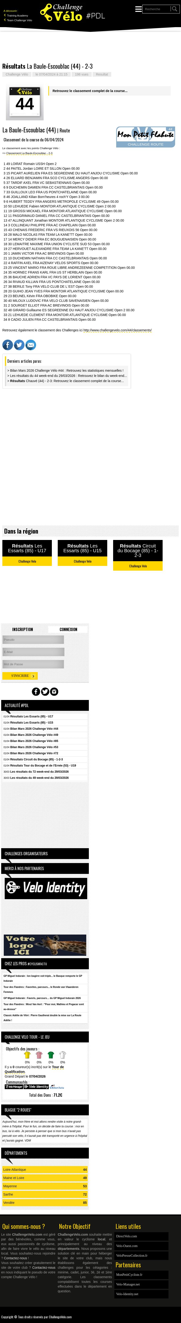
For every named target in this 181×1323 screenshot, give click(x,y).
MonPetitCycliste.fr (129, 1275)
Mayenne (10, 1186)
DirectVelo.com (126, 1236)
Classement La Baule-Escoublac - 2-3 (29, 153)
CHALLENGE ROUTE (145, 144)
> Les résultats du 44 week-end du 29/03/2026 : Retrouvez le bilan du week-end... (67, 376)
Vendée (9, 1203)
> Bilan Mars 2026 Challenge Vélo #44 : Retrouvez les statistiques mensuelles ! (65, 370)
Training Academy (16, 15)
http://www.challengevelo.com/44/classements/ (117, 330)
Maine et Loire (13, 1178)
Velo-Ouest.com (127, 1246)
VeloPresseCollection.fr (132, 1255)
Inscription (22, 629)
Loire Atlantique (14, 1169)
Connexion (68, 629)
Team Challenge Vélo (18, 20)
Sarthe (8, 1194)
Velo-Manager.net (128, 1284)
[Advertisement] (90, 47)
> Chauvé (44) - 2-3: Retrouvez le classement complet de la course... (65, 381)
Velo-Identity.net (127, 1294)
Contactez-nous (15, 1258)
